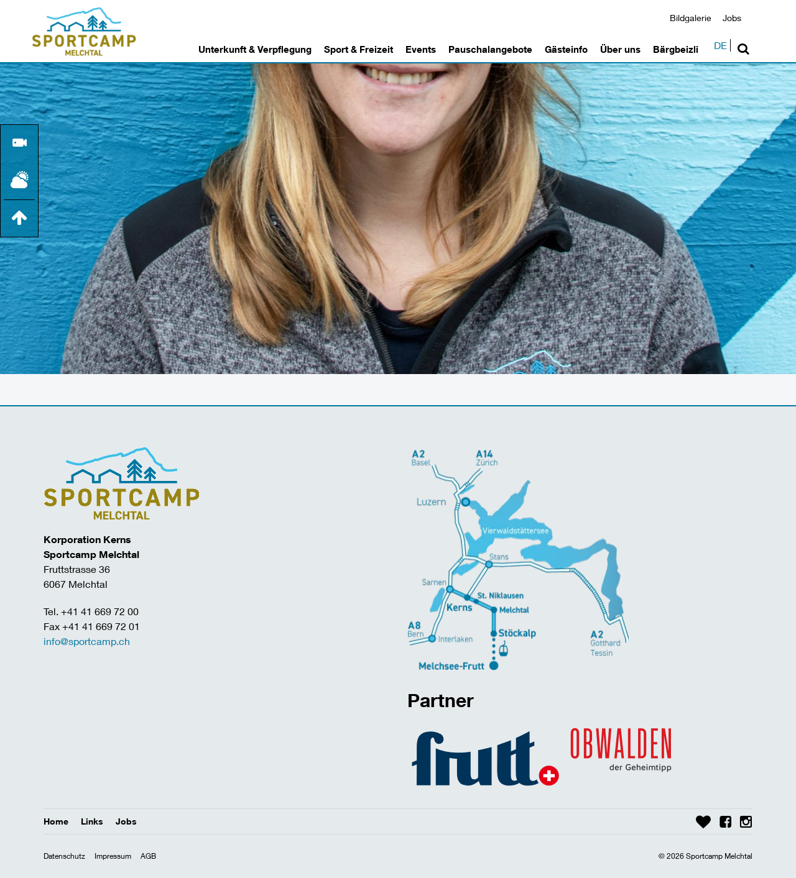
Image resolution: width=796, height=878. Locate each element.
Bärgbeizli (675, 49)
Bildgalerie (690, 17)
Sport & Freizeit (358, 49)
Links (92, 821)
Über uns (620, 49)
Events (420, 49)
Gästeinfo (566, 49)
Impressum (113, 856)
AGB (148, 856)
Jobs (732, 17)
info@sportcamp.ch (87, 641)
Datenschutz (64, 856)
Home (56, 821)
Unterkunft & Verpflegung (255, 49)
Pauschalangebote (490, 49)
